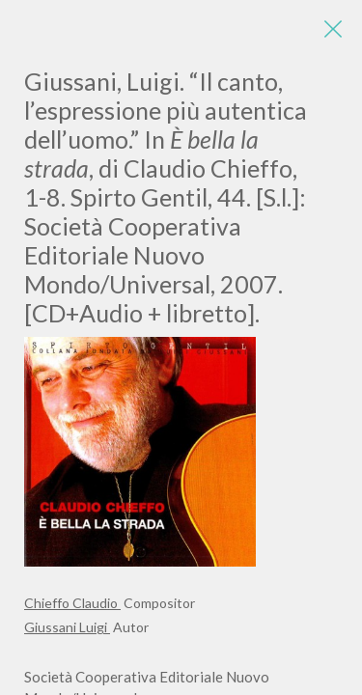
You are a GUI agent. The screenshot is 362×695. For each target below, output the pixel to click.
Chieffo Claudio (72, 603)
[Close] (333, 29)
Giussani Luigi (67, 627)
